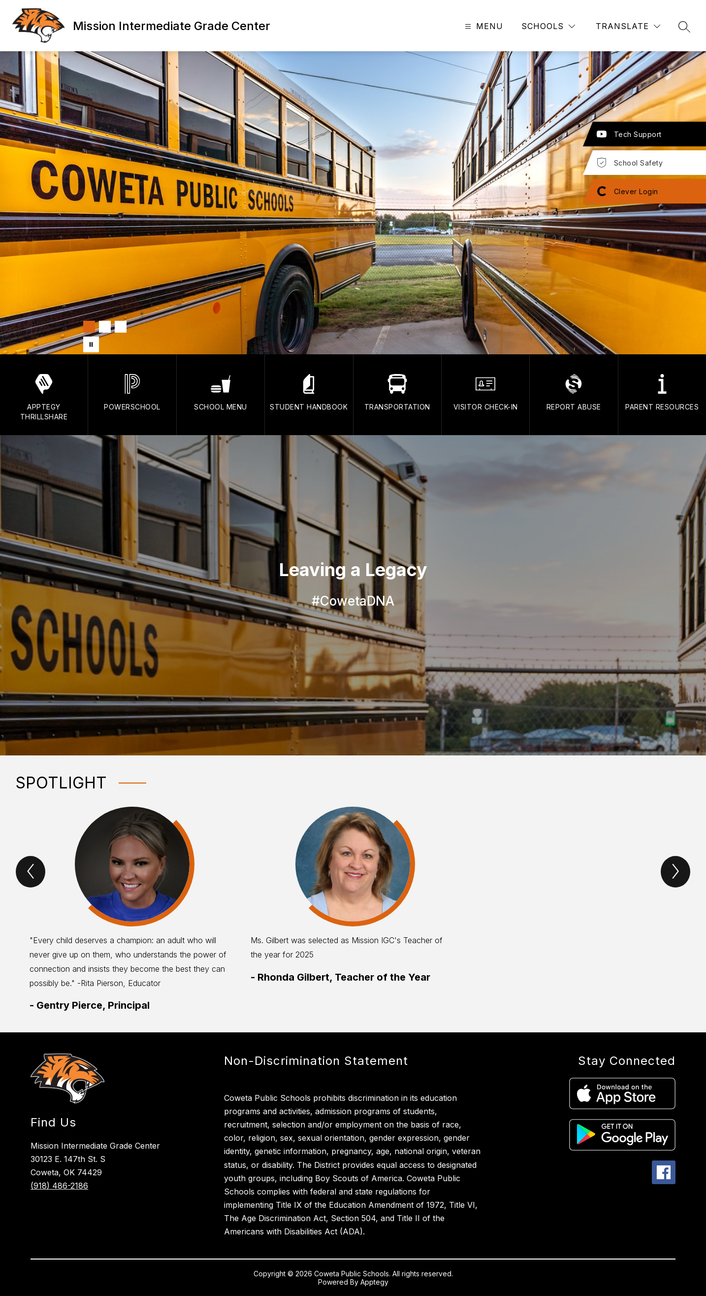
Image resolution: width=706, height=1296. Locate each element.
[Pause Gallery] (91, 344)
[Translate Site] (628, 26)
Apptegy (374, 1282)
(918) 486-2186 (59, 1186)
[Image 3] (121, 327)
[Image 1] (89, 327)
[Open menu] (482, 26)
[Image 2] (105, 327)
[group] (132, 910)
